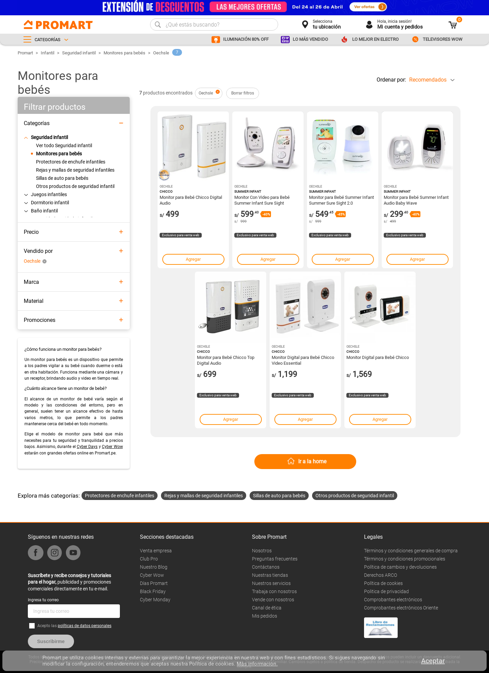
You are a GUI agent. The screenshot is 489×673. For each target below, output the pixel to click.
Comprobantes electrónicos (393, 599)
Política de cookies (383, 583)
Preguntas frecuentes (274, 559)
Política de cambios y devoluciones (400, 567)
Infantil (47, 52)
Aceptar (433, 661)
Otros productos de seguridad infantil (354, 495)
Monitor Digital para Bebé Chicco (377, 357)
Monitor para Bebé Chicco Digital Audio (191, 200)
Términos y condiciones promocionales (404, 559)
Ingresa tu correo (43, 600)
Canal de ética (267, 607)
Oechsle (161, 52)
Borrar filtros (242, 93)
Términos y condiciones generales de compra (411, 550)
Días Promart (154, 583)
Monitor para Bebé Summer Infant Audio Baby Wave (416, 200)
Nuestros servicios (271, 583)
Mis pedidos (264, 616)
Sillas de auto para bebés (279, 495)
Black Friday (153, 591)
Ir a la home (312, 461)
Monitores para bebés (124, 52)
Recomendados (428, 79)
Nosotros (262, 550)
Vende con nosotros (273, 599)
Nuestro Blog (153, 567)
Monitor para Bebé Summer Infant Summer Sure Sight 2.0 (341, 200)
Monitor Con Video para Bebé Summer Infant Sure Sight (262, 200)
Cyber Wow (112, 446)
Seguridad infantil (79, 52)
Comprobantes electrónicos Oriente (401, 607)
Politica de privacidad (386, 591)
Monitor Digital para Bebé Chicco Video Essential (303, 360)
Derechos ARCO (380, 575)
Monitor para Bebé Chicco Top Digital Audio (225, 360)
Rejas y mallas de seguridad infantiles (203, 495)
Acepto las (74, 625)
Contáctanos (265, 567)
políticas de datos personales (84, 625)
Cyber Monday (155, 599)
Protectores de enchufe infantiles (119, 495)
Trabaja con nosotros (274, 591)
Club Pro (149, 559)
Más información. (257, 664)
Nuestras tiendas (270, 575)
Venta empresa (156, 550)
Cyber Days (87, 446)
